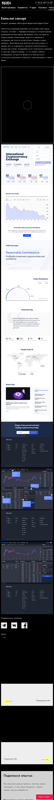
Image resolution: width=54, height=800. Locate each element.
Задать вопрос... (44, 797)
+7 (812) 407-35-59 (43, 3)
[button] (4, 625)
